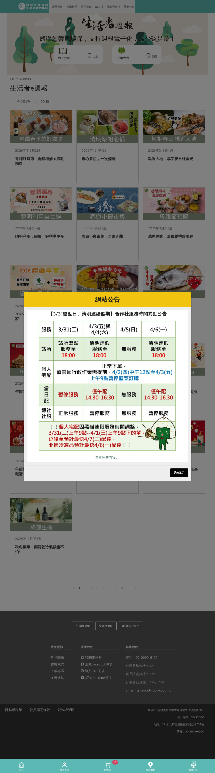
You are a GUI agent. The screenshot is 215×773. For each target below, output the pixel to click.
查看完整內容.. (106, 457)
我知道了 (179, 472)
